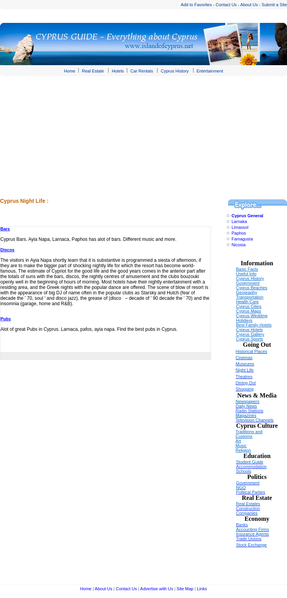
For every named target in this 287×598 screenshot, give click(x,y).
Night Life (245, 370)
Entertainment (210, 71)
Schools (243, 471)
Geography (246, 292)
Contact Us (226, 4)
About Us (249, 4)
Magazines (246, 415)
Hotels (118, 71)
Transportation (250, 297)
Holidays (244, 320)
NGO (241, 487)
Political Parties (250, 492)
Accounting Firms (252, 529)
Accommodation (251, 466)
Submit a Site (274, 4)
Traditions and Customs (248, 434)
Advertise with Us (156, 588)
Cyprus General (247, 215)
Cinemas (244, 357)
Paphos (239, 233)
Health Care (247, 301)
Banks (242, 524)
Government (248, 283)
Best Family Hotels (254, 325)
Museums (245, 363)
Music (241, 445)
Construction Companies (248, 510)
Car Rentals (141, 71)
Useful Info (246, 273)
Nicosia (239, 244)
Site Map (184, 588)
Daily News (246, 406)
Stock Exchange (251, 545)
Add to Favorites (196, 4)
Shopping (245, 389)
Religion (243, 450)
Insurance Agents (252, 534)
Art (238, 441)
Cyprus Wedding (252, 315)
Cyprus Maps (248, 311)
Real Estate (93, 71)
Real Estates (248, 503)
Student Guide (249, 462)
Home (69, 71)
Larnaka (239, 221)
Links (202, 588)
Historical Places (251, 351)
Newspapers (247, 401)
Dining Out (246, 382)
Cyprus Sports (249, 339)
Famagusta (242, 239)
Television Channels (255, 420)
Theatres (244, 376)
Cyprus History (174, 71)
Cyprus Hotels (249, 329)
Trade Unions (249, 538)
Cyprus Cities (248, 306)
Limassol (240, 227)
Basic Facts (247, 269)
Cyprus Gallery (250, 334)
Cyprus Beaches (252, 287)
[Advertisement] (101, 142)
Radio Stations (250, 410)
